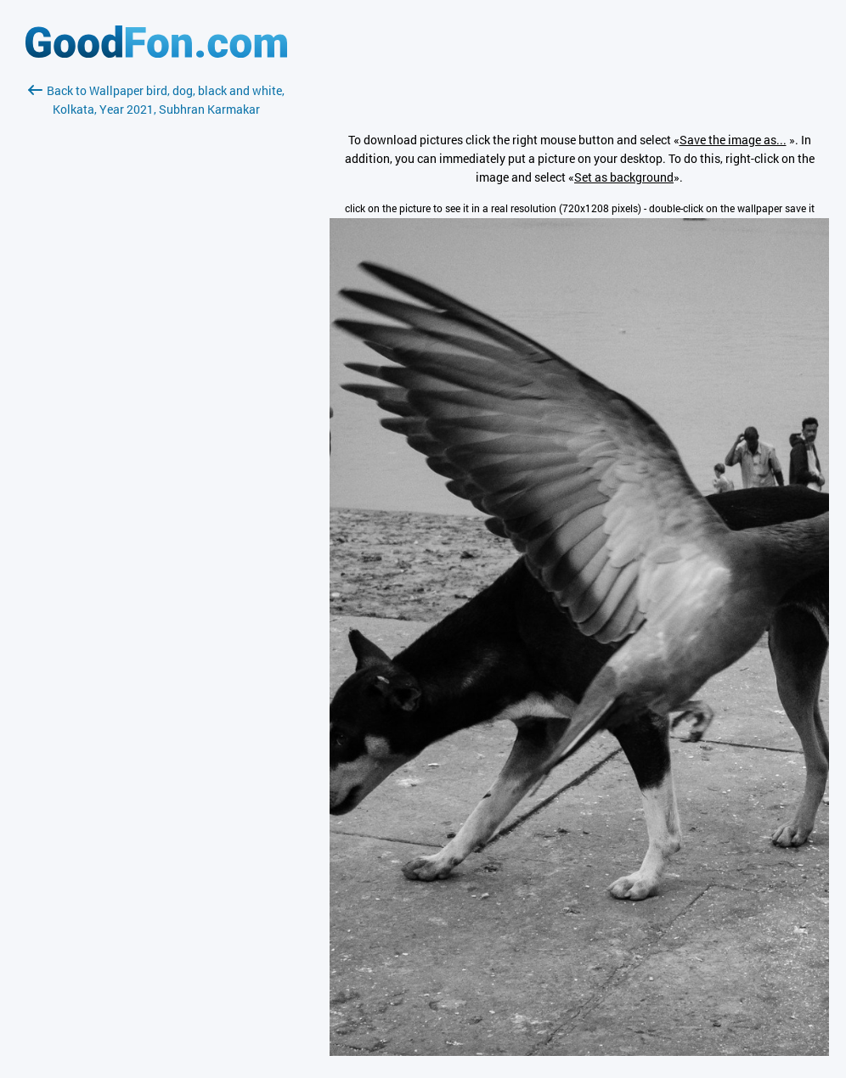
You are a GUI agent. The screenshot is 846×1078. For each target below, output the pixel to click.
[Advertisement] (156, 320)
